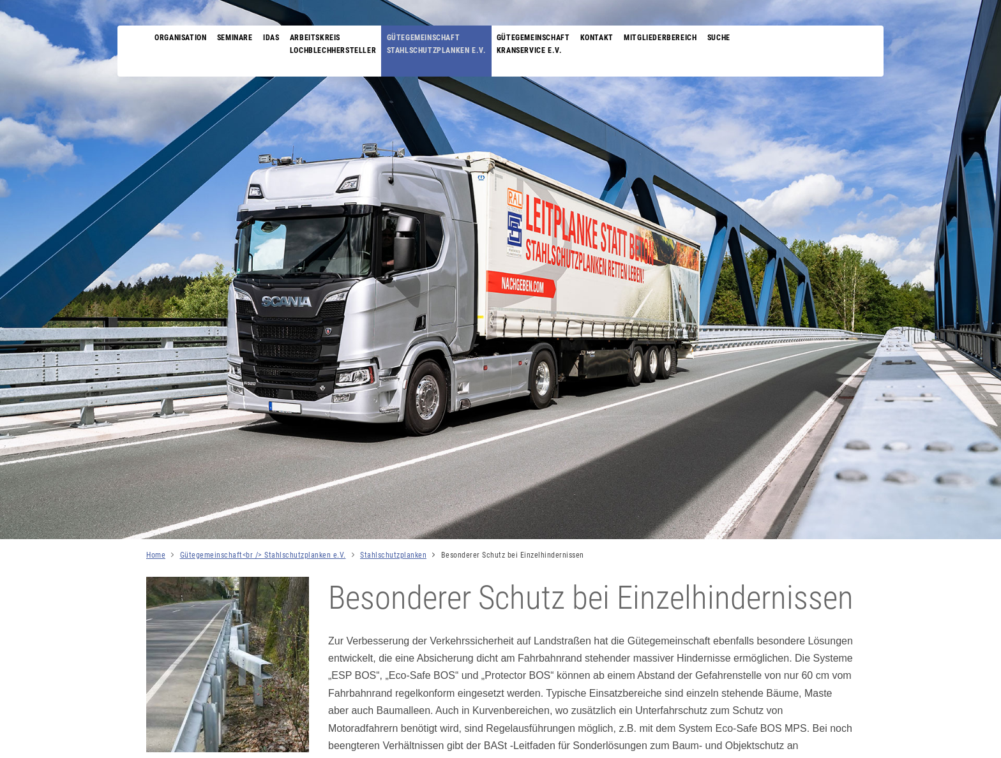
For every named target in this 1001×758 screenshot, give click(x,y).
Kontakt (611, 38)
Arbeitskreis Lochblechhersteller (340, 44)
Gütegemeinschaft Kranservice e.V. (546, 44)
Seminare (238, 38)
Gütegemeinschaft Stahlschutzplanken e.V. (447, 44)
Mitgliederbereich (677, 38)
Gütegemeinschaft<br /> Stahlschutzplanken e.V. (263, 555)
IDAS (277, 38)
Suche (738, 38)
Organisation (181, 38)
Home (155, 555)
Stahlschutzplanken (393, 555)
